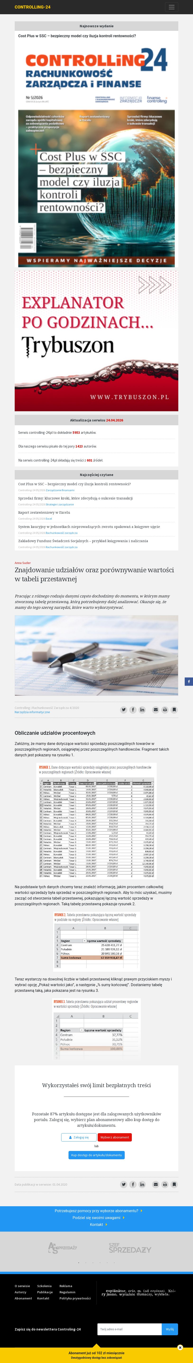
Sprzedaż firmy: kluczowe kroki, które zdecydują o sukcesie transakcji (75, 498)
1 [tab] (78, 1263)
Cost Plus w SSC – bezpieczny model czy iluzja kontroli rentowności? (77, 36)
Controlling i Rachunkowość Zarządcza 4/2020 (47, 708)
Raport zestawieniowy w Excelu (44, 512)
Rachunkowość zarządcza (62, 533)
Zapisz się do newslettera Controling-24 (48, 1329)
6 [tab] (114, 1263)
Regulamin (67, 1292)
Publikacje (45, 1292)
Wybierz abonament (115, 1137)
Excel (49, 518)
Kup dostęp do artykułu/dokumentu (96, 1155)
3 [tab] (93, 1263)
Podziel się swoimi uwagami (96, 1217)
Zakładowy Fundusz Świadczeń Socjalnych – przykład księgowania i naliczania (83, 541)
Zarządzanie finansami (60, 490)
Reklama (66, 1286)
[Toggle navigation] (171, 7)
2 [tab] (85, 1263)
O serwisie (22, 1286)
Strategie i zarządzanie (60, 504)
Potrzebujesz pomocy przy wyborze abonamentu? (96, 1211)
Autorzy (20, 1292)
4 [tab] (100, 1263)
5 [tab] (107, 1263)
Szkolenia (44, 1286)
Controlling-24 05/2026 (32, 490)
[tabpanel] (62, 1248)
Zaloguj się (79, 1137)
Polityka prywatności (75, 1298)
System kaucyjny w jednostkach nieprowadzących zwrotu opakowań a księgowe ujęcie (89, 526)
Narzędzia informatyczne (32, 712)
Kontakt (96, 1224)
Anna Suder (23, 563)
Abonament (23, 1298)
